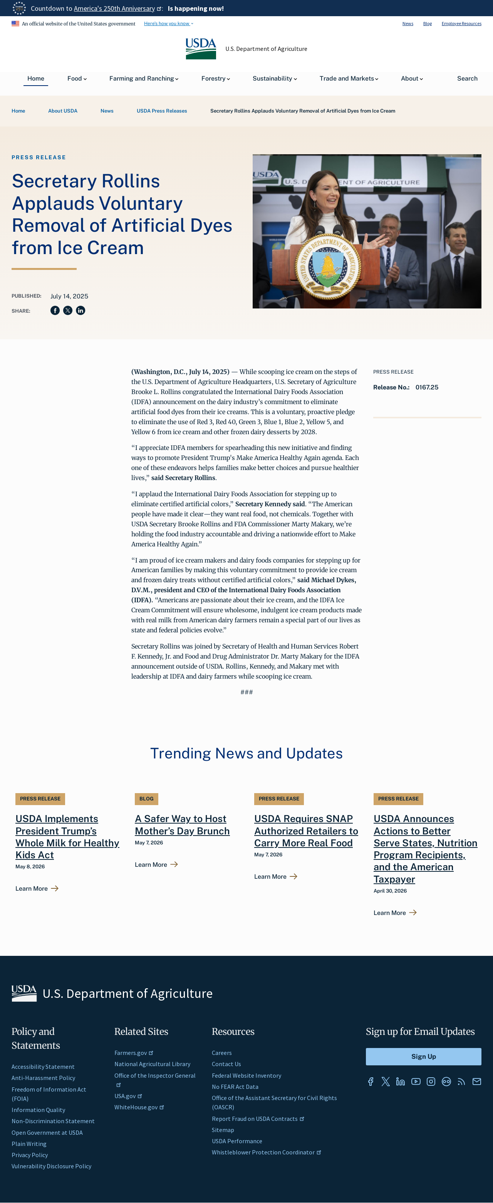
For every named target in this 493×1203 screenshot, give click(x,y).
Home (18, 111)
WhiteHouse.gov (139, 1107)
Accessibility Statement (43, 1066)
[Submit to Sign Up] (423, 1056)
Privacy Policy (30, 1155)
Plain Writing (29, 1143)
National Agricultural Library (152, 1064)
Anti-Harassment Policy (43, 1078)
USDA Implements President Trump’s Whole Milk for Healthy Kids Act (67, 837)
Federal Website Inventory (246, 1075)
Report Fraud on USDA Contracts (258, 1118)
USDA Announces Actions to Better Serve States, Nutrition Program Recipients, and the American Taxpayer (426, 849)
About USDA (62, 111)
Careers (222, 1052)
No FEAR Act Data (235, 1086)
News (407, 23)
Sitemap (223, 1130)
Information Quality (38, 1110)
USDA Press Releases (162, 111)
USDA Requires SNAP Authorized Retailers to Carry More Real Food (306, 831)
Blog (427, 23)
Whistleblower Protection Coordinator (267, 1152)
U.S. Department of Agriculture (266, 48)
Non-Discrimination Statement (53, 1121)
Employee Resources (461, 23)
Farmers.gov (134, 1052)
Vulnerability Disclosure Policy (51, 1166)
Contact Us (226, 1064)
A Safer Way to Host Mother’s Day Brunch (182, 824)
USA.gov (128, 1096)
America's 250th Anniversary (118, 8)
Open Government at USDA (47, 1132)
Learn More (31, 888)
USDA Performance (237, 1141)
